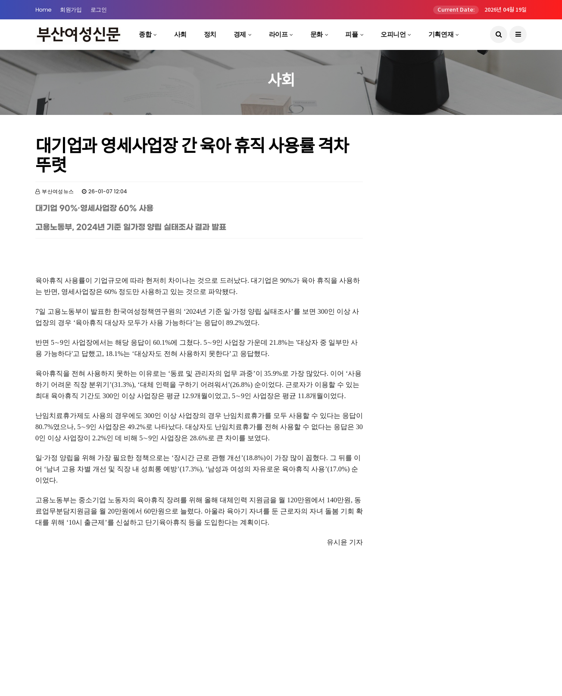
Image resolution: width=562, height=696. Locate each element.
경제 (240, 34)
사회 (180, 34)
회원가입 (70, 10)
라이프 (278, 34)
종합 (145, 34)
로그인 (99, 10)
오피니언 (393, 34)
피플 (351, 34)
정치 (210, 34)
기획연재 (440, 34)
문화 (316, 34)
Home (43, 10)
